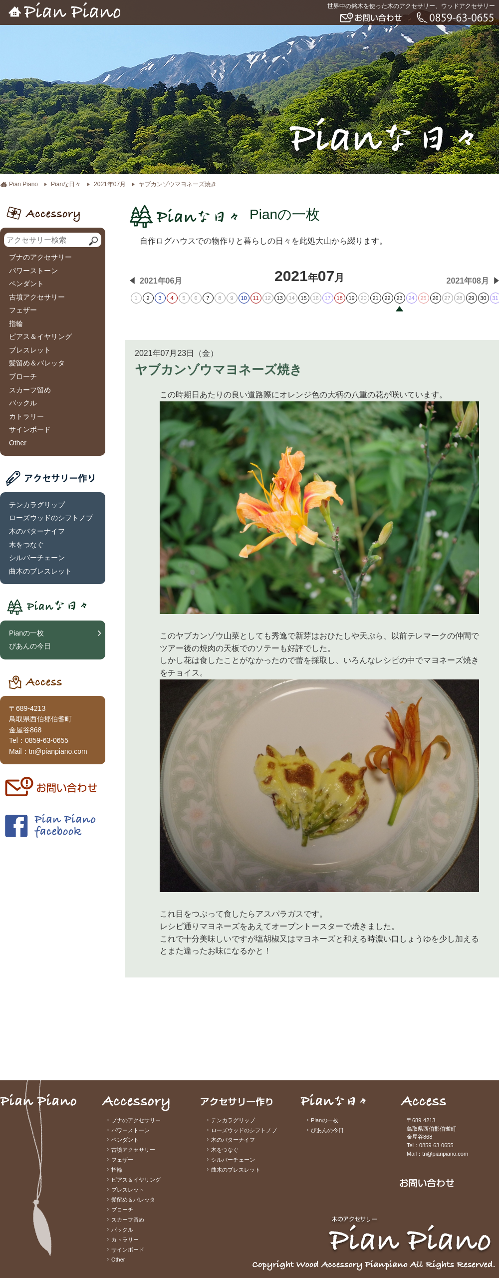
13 (279, 298)
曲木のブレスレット (40, 571)
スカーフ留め (30, 390)
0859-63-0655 (46, 740)
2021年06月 (161, 281)
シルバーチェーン (37, 558)
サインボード (30, 429)
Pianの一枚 (26, 633)
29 (471, 298)
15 (303, 298)
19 (351, 298)
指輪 (16, 323)
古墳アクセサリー (37, 297)
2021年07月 (110, 184)
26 (435, 298)
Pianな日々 (66, 184)
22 (387, 298)
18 (339, 298)
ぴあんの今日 (30, 646)
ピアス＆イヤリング (40, 336)
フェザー (23, 310)
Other (17, 443)
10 (244, 298)
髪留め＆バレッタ (37, 363)
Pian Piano (23, 184)
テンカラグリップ (37, 505)
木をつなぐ (26, 545)
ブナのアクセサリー (40, 257)
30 (483, 298)
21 (375, 298)
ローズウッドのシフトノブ (51, 518)
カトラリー (26, 416)
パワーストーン (33, 271)
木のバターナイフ (37, 531)
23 (399, 298)
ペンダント (26, 284)
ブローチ (23, 376)
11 (255, 298)
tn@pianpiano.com (58, 751)
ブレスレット (30, 350)
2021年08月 (468, 281)
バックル (23, 403)
